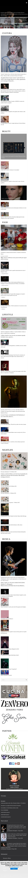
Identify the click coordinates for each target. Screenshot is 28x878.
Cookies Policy (6, 865)
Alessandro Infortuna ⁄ (5, 273)
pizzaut (17, 257)
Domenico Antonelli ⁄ (5, 256)
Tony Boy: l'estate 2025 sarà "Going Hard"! (9, 669)
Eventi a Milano (6, 860)
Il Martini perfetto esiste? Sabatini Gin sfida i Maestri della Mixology (13, 516)
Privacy (4, 868)
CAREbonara (10, 257)
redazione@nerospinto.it (5, 812)
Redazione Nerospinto (12, 830)
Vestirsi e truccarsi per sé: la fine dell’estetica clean (10, 198)
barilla (20, 257)
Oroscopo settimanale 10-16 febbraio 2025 (9, 486)
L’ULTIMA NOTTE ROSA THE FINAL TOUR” (10, 655)
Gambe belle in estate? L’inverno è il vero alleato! (10, 169)
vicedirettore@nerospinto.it (6, 816)
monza (14, 257)
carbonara (5, 257)
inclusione (6, 259)
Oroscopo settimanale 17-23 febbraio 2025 (9, 471)
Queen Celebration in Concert (6, 675)
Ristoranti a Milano (7, 858)
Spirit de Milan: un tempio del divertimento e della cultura (11, 524)
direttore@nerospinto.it (18, 788)
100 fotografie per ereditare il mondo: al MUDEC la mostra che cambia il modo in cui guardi (21, 26)
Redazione (5, 870)
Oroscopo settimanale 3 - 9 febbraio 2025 (8, 493)
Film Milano (5, 863)
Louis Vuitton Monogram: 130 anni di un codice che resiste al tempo (13, 424)
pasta (23, 257)
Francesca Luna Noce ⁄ (5, 285)
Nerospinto (10, 876)
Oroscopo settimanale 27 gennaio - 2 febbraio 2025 (10, 502)
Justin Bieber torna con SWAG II (7, 618)
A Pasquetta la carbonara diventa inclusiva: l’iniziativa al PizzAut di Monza (7, 26)
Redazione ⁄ (4, 297)
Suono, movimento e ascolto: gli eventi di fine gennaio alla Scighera (13, 606)
